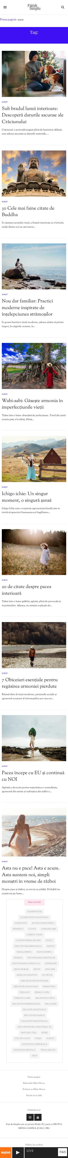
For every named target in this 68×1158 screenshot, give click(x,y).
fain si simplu (44, 952)
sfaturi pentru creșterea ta (34, 1027)
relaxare (51, 1003)
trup (34, 1055)
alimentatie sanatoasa (34, 917)
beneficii (18, 929)
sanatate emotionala (34, 1021)
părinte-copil (22, 998)
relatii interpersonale (26, 1003)
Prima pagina (34, 1077)
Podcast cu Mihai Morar (34, 1089)
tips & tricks (47, 1050)
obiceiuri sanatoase (26, 986)
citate (32, 929)
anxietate (21, 923)
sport (44, 1032)
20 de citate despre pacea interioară (26, 590)
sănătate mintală (25, 1050)
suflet (50, 1038)
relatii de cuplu (45, 998)
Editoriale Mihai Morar (34, 1083)
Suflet (5, 102)
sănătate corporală (34, 1044)
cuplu (49, 940)
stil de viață (22, 1038)
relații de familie (34, 1015)
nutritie (47, 975)
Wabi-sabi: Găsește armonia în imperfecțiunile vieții (32, 404)
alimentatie (34, 911)
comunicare (48, 929)
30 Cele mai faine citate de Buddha (28, 211)
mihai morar (21, 969)
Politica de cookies (34, 1144)
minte (37, 969)
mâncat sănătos (27, 975)
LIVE (30, 1151)
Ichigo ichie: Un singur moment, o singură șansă (26, 497)
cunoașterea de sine (28, 940)
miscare (50, 969)
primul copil (42, 992)
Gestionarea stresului (26, 963)
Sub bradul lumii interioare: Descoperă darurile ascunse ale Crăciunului (32, 115)
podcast (25, 992)
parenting (49, 986)
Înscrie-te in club (34, 1095)
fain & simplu (24, 952)
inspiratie (51, 963)
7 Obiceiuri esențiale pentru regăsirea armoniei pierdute (30, 683)
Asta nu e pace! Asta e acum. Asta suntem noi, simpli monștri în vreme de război (31, 875)
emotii (50, 946)
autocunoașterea (43, 923)
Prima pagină (8, 20)
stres (38, 1038)
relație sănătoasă (34, 1009)
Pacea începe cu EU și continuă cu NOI (33, 776)
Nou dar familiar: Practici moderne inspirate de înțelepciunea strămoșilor (27, 308)
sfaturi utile (28, 1032)
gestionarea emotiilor (41, 957)
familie (18, 957)
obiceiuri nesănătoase (34, 980)
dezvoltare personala (28, 946)
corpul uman (34, 934)
